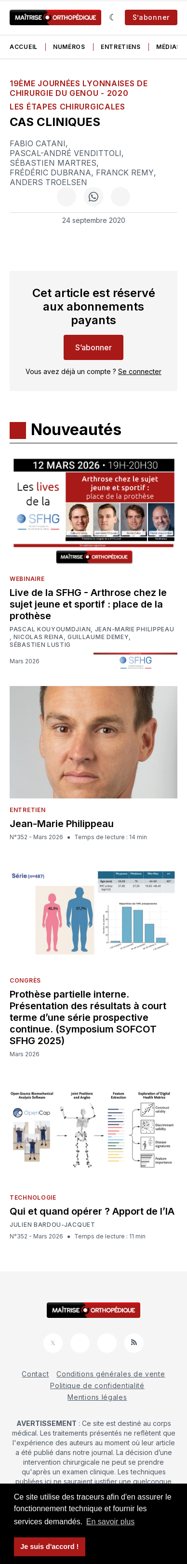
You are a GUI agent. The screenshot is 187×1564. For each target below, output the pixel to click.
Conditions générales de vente (110, 1374)
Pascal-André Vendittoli (65, 153)
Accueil (24, 46)
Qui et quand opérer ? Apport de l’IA (92, 1211)
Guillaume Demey (98, 637)
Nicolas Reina (38, 637)
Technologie (33, 1197)
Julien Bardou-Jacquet (52, 1225)
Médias (168, 46)
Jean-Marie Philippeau (134, 629)
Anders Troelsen (48, 182)
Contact (35, 1374)
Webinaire (27, 578)
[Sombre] (113, 17)
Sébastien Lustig (40, 645)
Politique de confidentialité (97, 1385)
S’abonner (151, 17)
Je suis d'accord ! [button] (49, 1546)
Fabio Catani (38, 143)
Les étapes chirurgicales (67, 106)
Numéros (69, 46)
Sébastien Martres (53, 163)
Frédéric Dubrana (50, 172)
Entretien (27, 809)
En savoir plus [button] (110, 1521)
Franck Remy (125, 172)
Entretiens (121, 46)
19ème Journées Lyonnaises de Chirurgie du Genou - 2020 (79, 88)
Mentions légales (97, 1397)
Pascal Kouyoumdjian (50, 629)
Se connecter (139, 371)
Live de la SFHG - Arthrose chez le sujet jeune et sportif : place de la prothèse (88, 604)
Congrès (25, 980)
